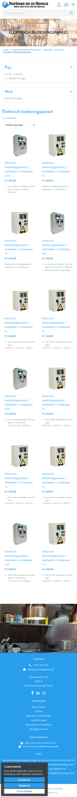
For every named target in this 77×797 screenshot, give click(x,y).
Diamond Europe (13, 98)
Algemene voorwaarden (38, 715)
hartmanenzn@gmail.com (41, 669)
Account (59, 4)
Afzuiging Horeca (38, 729)
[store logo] (25, 4)
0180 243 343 (40, 664)
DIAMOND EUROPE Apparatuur (26, 50)
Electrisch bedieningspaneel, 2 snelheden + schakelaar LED (19, 169)
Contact (38, 711)
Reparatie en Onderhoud (38, 724)
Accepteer (24, 779)
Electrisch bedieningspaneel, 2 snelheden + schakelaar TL (56, 169)
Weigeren (24, 785)
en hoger (15, 78)
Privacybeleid (24, 791)
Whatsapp (44, 693)
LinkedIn (38, 693)
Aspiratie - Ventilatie (54, 50)
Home (6, 50)
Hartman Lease (38, 720)
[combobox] (38, 12)
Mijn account (38, 706)
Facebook (32, 693)
